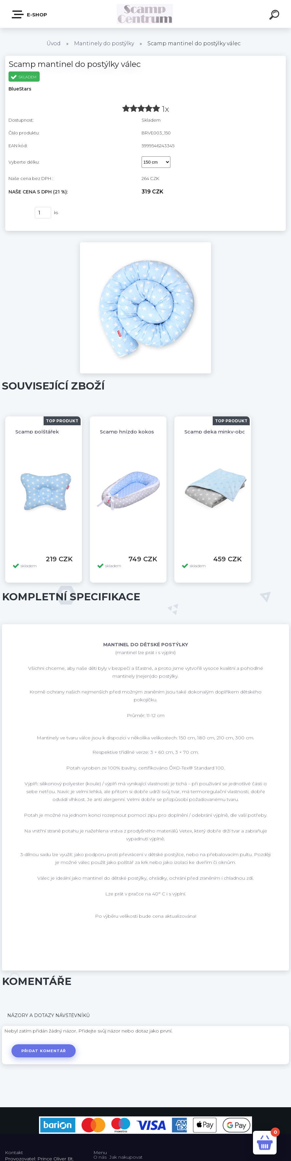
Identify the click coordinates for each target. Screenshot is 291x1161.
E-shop (29, 14)
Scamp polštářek (37, 431)
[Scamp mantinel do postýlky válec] (145, 245)
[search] (275, 15)
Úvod (54, 43)
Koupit (18, 212)
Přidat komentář (43, 1051)
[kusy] (43, 212)
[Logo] (146, 14)
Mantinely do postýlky (104, 43)
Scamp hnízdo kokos (127, 431)
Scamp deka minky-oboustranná (226, 431)
